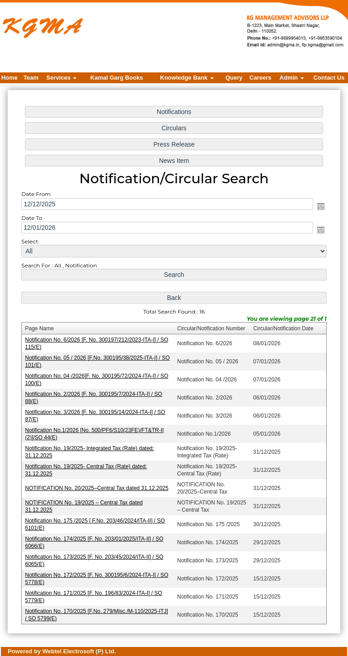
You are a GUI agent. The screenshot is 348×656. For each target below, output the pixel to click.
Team (31, 77)
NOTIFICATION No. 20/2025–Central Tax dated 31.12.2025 (98, 486)
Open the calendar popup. (319, 209)
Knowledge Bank (186, 77)
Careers (260, 77)
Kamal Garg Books (116, 77)
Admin (292, 77)
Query (234, 77)
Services (61, 77)
